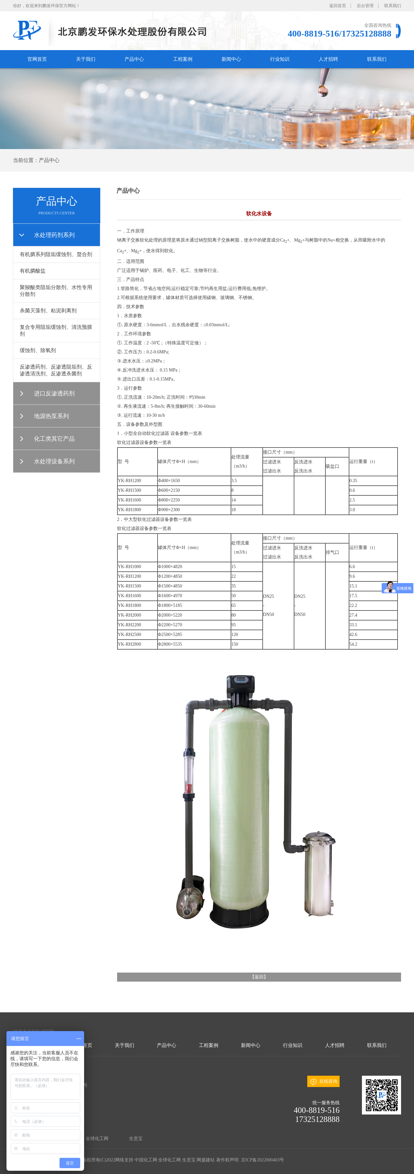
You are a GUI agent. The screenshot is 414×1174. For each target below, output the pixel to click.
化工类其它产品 (54, 439)
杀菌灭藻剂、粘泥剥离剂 (48, 310)
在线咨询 (328, 1081)
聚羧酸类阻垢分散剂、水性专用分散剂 (56, 291)
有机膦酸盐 (33, 271)
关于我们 (85, 59)
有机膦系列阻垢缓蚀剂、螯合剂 (56, 254)
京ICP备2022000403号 (262, 1160)
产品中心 (134, 59)
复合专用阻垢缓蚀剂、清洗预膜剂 (56, 330)
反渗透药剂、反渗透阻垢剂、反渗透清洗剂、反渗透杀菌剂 (56, 370)
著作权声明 (227, 1160)
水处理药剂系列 (54, 235)
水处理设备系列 (54, 461)
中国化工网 (146, 1160)
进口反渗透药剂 (54, 393)
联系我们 (392, 5)
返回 (259, 977)
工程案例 (182, 59)
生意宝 (136, 1138)
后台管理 (365, 5)
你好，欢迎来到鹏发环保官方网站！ (46, 5)
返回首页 (337, 5)
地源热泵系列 (51, 416)
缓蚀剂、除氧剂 (38, 350)
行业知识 (279, 59)
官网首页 (37, 59)
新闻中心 (231, 59)
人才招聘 (328, 59)
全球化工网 (97, 1138)
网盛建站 (206, 1160)
